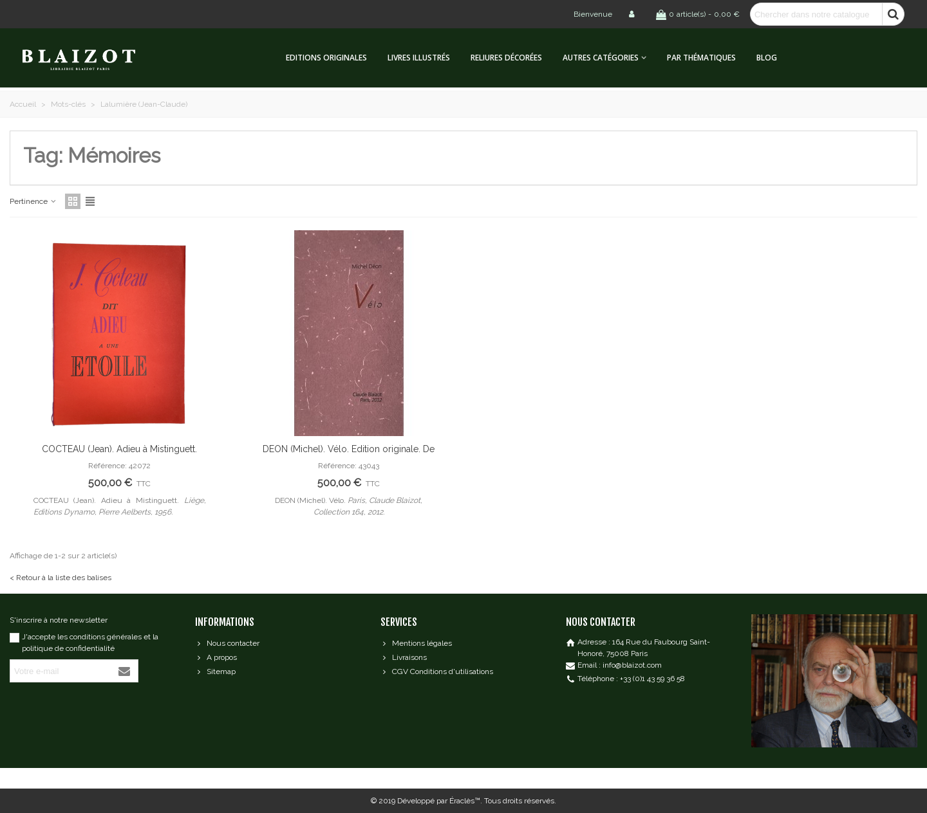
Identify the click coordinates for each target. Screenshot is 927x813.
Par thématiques (701, 57)
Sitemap (215, 671)
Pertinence (33, 201)
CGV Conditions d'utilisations (436, 671)
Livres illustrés (419, 57)
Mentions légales (416, 643)
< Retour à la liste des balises (60, 577)
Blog (766, 57)
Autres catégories (601, 57)
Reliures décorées (506, 57)
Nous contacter (227, 643)
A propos (216, 657)
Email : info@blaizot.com (619, 665)
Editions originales (326, 57)
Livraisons (403, 657)
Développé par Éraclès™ (438, 800)
